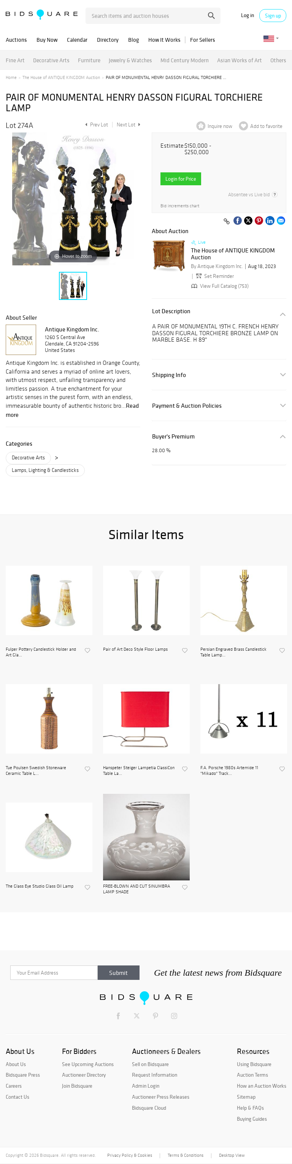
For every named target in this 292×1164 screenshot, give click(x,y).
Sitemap (246, 1096)
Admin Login (145, 1085)
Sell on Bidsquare (150, 1064)
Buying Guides (252, 1118)
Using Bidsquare (254, 1064)
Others (278, 60)
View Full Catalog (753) (219, 286)
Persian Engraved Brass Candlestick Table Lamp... (233, 652)
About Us (16, 1064)
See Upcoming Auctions (88, 1064)
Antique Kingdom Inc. (72, 329)
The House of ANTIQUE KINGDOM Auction (61, 77)
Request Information (154, 1074)
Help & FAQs (250, 1107)
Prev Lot (95, 124)
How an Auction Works (261, 1085)
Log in (247, 15)
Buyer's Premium (173, 436)
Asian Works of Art (239, 60)
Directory (108, 39)
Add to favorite (266, 126)
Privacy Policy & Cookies (129, 1155)
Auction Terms (252, 1074)
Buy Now (46, 39)
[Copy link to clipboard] (226, 221)
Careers (14, 1085)
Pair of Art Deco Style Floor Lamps (135, 649)
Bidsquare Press (23, 1074)
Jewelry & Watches (130, 60)
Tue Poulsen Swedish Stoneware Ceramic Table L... (36, 770)
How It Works (164, 39)
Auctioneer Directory (84, 1074)
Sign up (273, 15)
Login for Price (180, 178)
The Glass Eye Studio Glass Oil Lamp (39, 886)
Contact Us (17, 1096)
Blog (133, 39)
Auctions (16, 39)
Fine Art (15, 60)
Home (11, 77)
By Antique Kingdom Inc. (217, 266)
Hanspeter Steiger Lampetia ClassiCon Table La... (139, 770)
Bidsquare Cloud (149, 1107)
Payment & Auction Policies (187, 405)
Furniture (89, 60)
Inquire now (220, 126)
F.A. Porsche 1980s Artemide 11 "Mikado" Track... (229, 770)
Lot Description (171, 311)
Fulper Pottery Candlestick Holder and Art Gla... (41, 652)
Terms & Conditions (185, 1155)
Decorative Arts (51, 60)
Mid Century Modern (184, 60)
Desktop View (231, 1155)
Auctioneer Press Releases (160, 1096)
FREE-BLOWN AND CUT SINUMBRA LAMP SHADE (136, 888)
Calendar (77, 39)
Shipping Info (169, 375)
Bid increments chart (179, 205)
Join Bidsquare (77, 1085)
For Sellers (202, 39)
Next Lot (128, 124)
